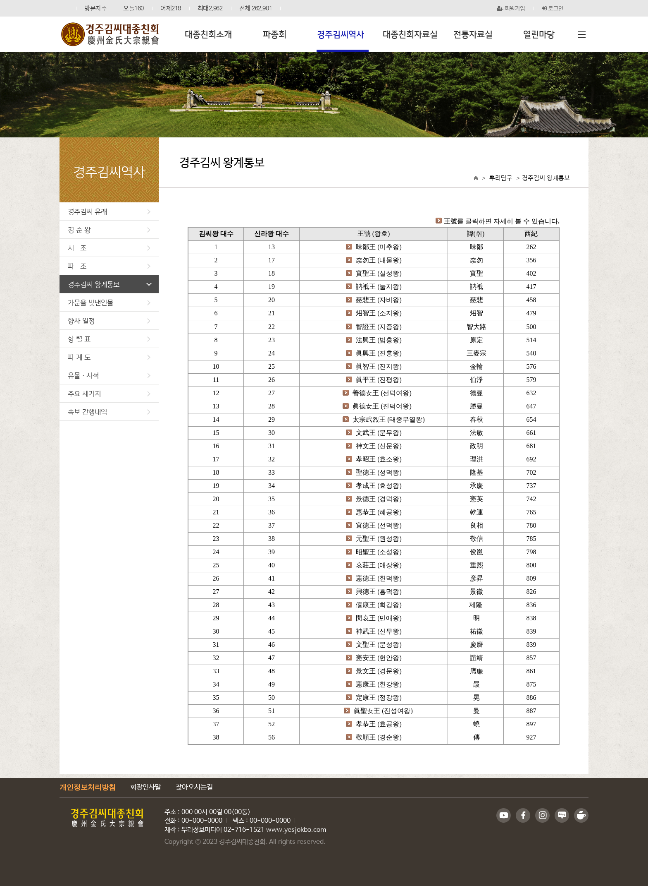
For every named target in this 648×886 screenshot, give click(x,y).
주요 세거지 (109, 393)
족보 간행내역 (109, 411)
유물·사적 (109, 375)
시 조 (109, 248)
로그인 (553, 8)
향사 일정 (109, 320)
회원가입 (511, 8)
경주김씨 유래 (109, 211)
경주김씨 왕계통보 (110, 284)
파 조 (109, 266)
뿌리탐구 (500, 177)
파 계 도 (109, 357)
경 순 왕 (109, 229)
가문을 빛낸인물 (109, 302)
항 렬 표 (109, 339)
